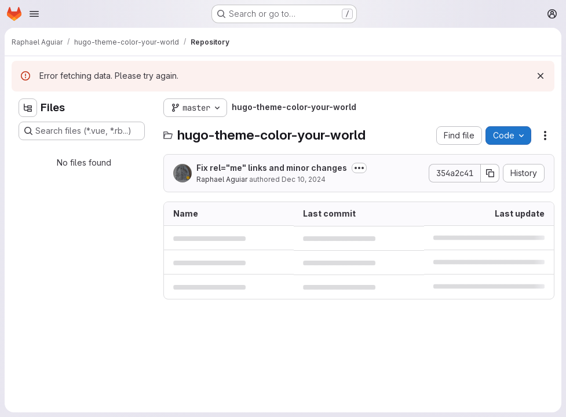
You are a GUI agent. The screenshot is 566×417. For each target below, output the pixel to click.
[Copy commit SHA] (490, 173)
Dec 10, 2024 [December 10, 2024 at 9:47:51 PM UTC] (304, 179)
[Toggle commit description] (359, 168)
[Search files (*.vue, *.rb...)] (82, 131)
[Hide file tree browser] (28, 107)
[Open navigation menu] (34, 14)
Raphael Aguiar (221, 179)
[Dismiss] (540, 76)
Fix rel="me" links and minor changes (271, 168)
